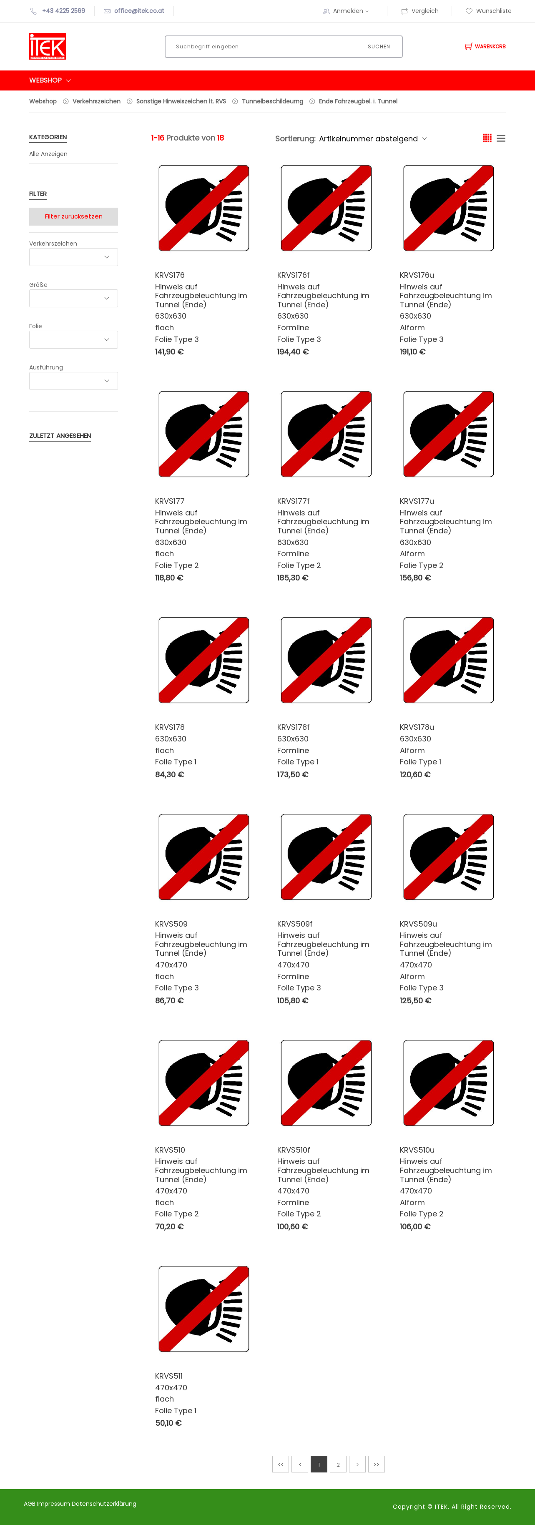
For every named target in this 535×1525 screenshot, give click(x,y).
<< (281, 1465)
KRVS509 (171, 924)
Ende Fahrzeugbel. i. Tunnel (358, 101)
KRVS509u (418, 924)
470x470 (171, 965)
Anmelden (353, 11)
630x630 (170, 316)
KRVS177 (170, 501)
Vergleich (420, 11)
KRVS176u (417, 275)
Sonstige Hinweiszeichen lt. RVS (181, 101)
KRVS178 (170, 727)
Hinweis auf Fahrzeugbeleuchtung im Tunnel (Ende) (201, 295)
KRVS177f (293, 501)
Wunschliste (488, 11)
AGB (30, 1504)
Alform (412, 327)
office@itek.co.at (139, 11)
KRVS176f (293, 275)
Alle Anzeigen (48, 154)
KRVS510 (170, 1150)
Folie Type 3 (177, 339)
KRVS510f (293, 1150)
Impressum (54, 1504)
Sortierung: (295, 138)
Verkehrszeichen (97, 101)
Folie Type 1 (175, 761)
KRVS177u (417, 501)
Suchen (378, 46)
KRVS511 (169, 1376)
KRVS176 (170, 275)
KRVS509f (295, 924)
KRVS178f (293, 727)
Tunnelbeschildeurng (272, 101)
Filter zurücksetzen (74, 216)
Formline (293, 327)
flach (164, 327)
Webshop (43, 101)
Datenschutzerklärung (104, 1504)
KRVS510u (417, 1150)
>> (376, 1465)
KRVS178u (417, 727)
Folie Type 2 (177, 565)
